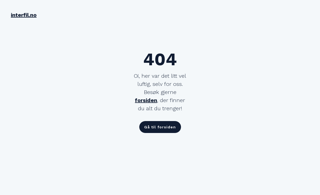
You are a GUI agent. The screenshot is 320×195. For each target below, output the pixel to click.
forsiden (146, 100)
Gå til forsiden (160, 127)
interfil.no (24, 15)
